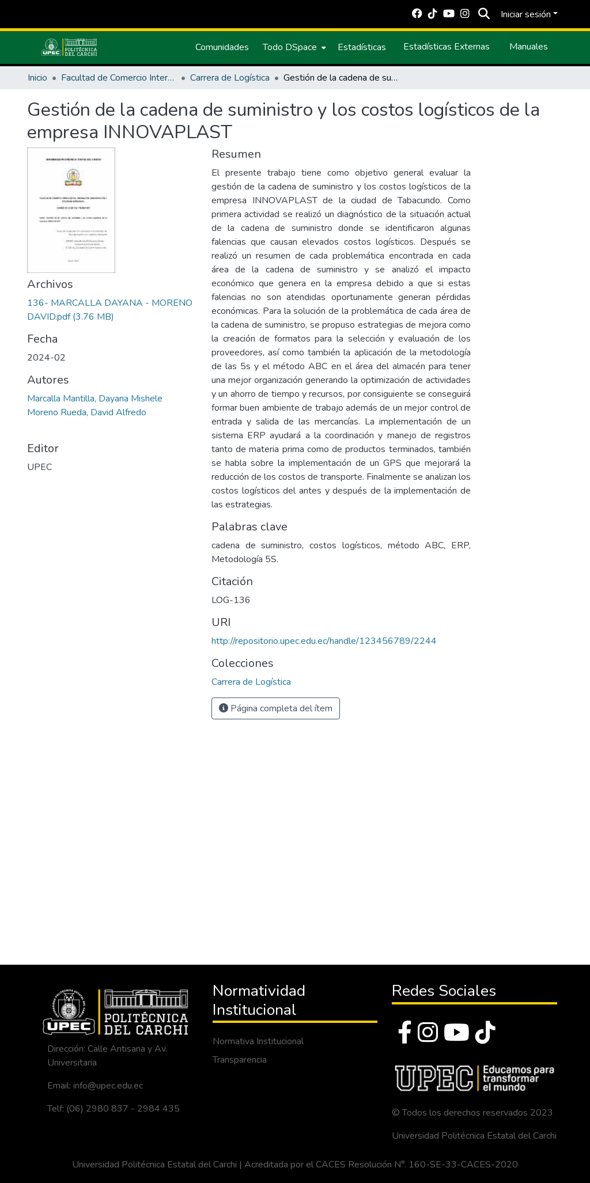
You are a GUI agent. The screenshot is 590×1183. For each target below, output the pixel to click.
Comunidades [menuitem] (222, 47)
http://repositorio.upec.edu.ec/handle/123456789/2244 (324, 641)
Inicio (37, 77)
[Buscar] (483, 14)
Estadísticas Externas (446, 46)
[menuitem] (293, 47)
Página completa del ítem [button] (275, 708)
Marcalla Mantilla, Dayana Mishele (94, 398)
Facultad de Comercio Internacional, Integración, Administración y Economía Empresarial (118, 77)
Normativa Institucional (258, 1041)
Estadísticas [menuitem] (362, 47)
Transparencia (240, 1059)
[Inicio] (69, 47)
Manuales (528, 46)
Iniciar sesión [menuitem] (526, 14)
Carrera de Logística (230, 77)
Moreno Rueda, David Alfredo (86, 412)
